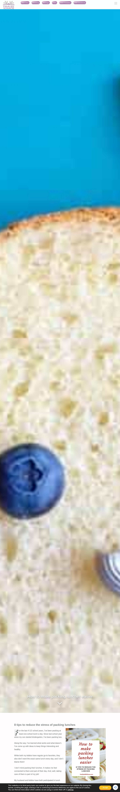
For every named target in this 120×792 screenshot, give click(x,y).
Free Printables (65, 3)
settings (70, 790)
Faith (54, 3)
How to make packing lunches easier (60, 696)
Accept (105, 787)
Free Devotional (79, 3)
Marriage (46, 3)
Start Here (25, 3)
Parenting (35, 3)
